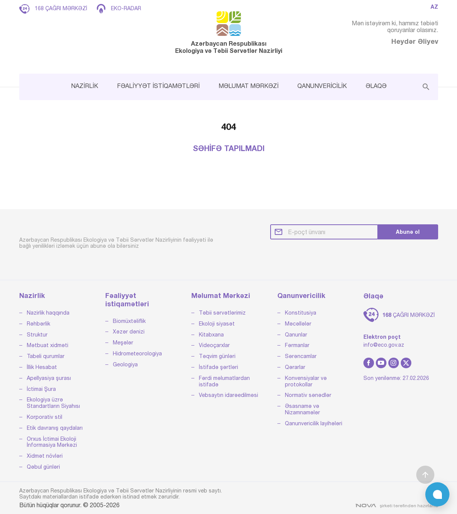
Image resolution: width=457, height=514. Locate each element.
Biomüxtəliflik (129, 321)
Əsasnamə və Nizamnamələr (302, 409)
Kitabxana (211, 335)
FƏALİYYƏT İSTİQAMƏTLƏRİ (158, 85)
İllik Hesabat (42, 367)
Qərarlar (295, 367)
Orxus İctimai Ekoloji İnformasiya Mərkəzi (52, 442)
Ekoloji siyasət (217, 324)
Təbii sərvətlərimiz (222, 313)
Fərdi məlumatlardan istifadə (224, 381)
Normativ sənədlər (308, 395)
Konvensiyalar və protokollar (306, 381)
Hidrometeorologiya (137, 353)
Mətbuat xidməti (47, 345)
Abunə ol (408, 231)
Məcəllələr (298, 324)
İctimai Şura (41, 389)
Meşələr (123, 343)
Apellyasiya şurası (49, 378)
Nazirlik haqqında (48, 313)
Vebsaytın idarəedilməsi (228, 395)
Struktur (37, 335)
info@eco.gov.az (383, 345)
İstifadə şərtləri (218, 367)
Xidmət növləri (45, 456)
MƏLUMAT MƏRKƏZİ (248, 85)
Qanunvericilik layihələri (313, 423)
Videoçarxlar (214, 345)
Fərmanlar (297, 345)
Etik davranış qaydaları (55, 428)
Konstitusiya (300, 313)
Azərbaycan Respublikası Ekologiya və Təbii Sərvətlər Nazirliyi (228, 32)
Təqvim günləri (217, 356)
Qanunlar (296, 335)
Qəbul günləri (43, 467)
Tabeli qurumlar (46, 356)
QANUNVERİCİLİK (322, 85)
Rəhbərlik (38, 324)
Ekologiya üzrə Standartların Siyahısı (53, 403)
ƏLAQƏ (376, 85)
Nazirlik (32, 295)
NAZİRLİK (84, 85)
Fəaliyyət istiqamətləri (127, 300)
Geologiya (125, 364)
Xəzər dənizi (129, 332)
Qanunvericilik (301, 295)
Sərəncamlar (301, 356)
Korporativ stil (44, 417)
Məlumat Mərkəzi (220, 295)
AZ (434, 7)
